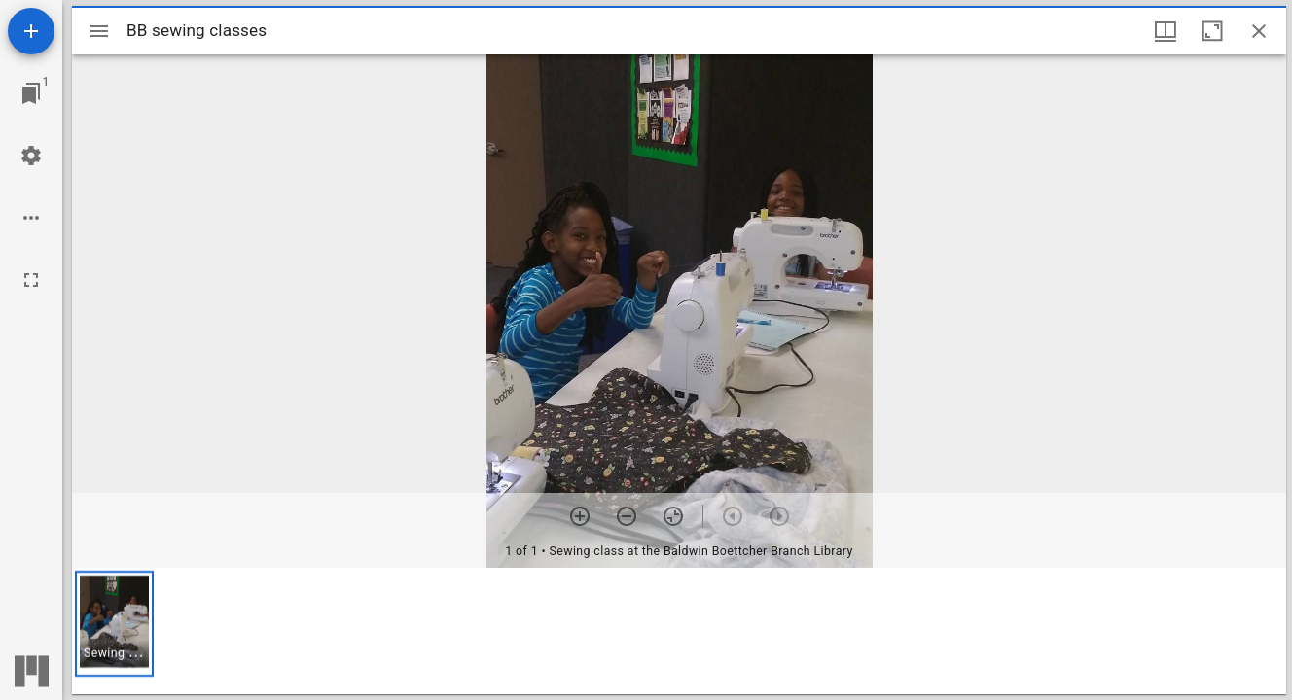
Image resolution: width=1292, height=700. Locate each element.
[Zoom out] (626, 516)
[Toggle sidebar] (99, 31)
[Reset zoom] (673, 516)
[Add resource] (31, 31)
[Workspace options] (31, 217)
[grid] (679, 631)
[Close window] (1259, 31)
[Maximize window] (1212, 31)
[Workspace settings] (31, 155)
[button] (114, 624)
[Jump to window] (31, 93)
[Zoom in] (579, 516)
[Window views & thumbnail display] (1165, 31)
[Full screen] (31, 280)
